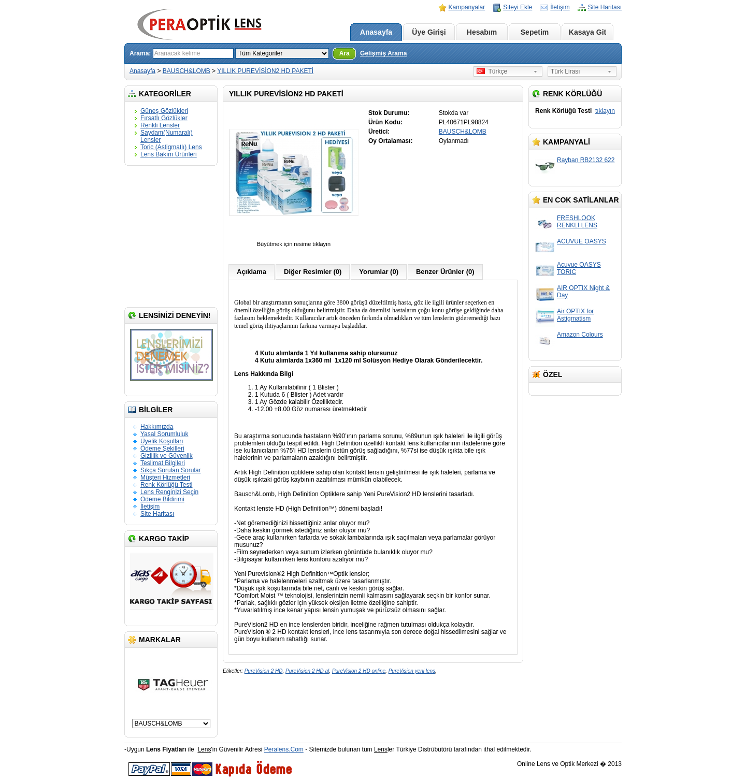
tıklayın (605, 110)
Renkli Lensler (160, 125)
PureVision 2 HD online (358, 671)
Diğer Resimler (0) (312, 272)
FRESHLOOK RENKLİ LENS (577, 221)
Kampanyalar (467, 7)
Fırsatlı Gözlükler (164, 118)
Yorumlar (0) (378, 272)
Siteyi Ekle (517, 7)
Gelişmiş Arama (383, 53)
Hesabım (482, 32)
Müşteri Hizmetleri (165, 477)
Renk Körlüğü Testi (166, 484)
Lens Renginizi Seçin (169, 492)
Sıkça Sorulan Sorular (170, 470)
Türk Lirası (565, 71)
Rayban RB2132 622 (585, 160)
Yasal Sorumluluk (164, 434)
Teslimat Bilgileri (162, 463)
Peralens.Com (284, 749)
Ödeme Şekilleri (162, 448)
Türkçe (492, 71)
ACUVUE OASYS (581, 241)
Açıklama (251, 272)
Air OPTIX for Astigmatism (575, 315)
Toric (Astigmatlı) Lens (171, 147)
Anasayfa (376, 32)
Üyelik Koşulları (161, 441)
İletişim (559, 7)
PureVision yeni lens (412, 671)
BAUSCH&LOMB (186, 71)
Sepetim (535, 32)
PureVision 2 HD (264, 671)
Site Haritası (605, 7)
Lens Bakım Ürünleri (168, 154)
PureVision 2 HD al (307, 671)
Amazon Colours (580, 334)
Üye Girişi (429, 32)
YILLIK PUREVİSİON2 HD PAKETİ (265, 71)
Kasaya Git (587, 32)
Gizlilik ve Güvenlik (166, 455)
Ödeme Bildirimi (162, 499)
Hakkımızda (156, 426)
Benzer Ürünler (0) (445, 272)
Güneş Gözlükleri (164, 110)
